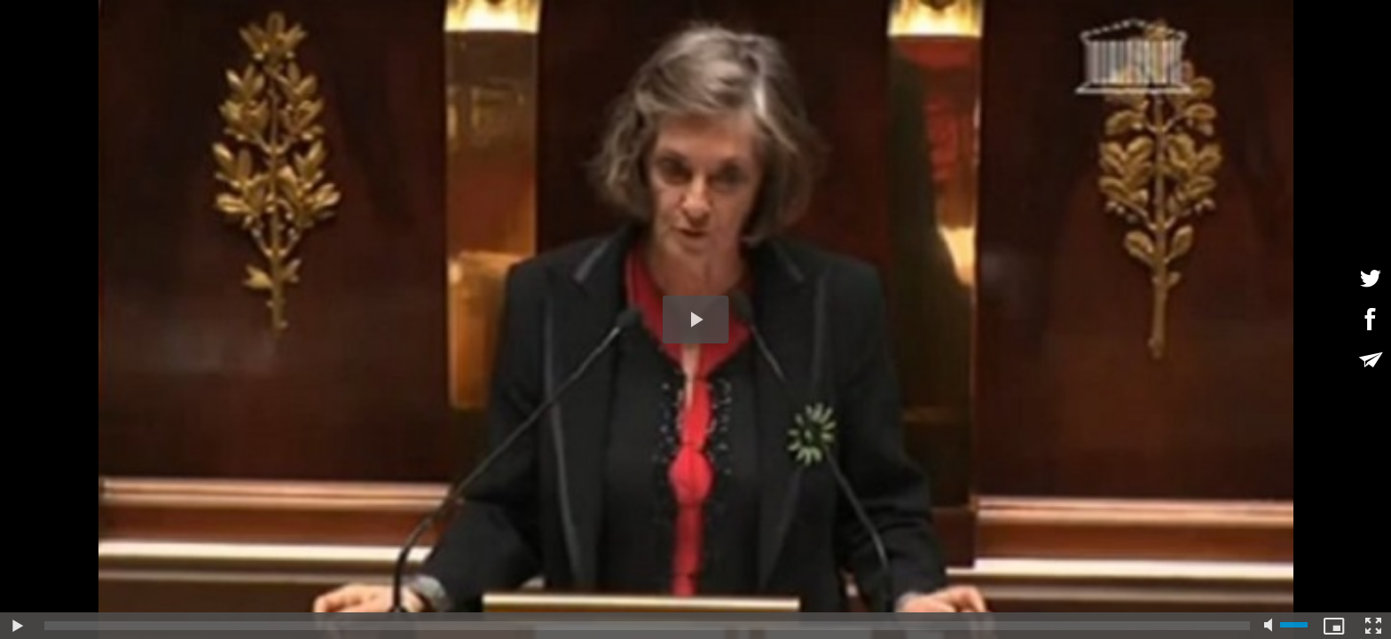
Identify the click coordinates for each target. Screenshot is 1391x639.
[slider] (647, 625)
